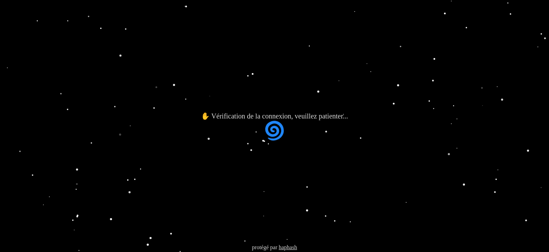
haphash (288, 247)
